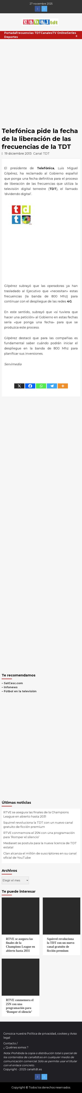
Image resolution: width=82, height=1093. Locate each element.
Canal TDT (41, 153)
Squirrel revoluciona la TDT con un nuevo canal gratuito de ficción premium (38, 825)
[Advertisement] (41, 81)
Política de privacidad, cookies (47, 1033)
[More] (63, 385)
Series (71, 33)
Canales (46, 33)
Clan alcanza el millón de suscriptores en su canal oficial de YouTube (40, 855)
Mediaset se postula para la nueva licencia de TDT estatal (40, 845)
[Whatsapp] (41, 385)
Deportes (11, 37)
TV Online (59, 33)
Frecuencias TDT (28, 33)
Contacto (9, 1043)
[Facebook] (30, 385)
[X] (19, 385)
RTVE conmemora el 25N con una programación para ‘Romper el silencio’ (39, 835)
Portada (10, 33)
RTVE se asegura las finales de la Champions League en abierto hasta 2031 (36, 814)
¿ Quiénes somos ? (15, 1047)
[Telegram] (52, 385)
